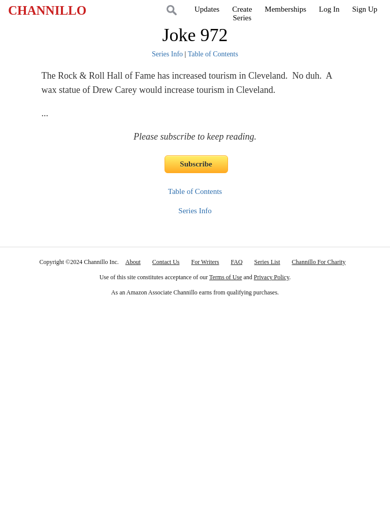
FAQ (236, 262)
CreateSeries (242, 13)
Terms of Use (225, 277)
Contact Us (166, 262)
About (133, 262)
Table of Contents (213, 54)
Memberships (285, 9)
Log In (329, 9)
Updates (206, 9)
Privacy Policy (271, 277)
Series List (267, 262)
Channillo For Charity (319, 262)
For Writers (205, 262)
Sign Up (364, 9)
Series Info (167, 54)
